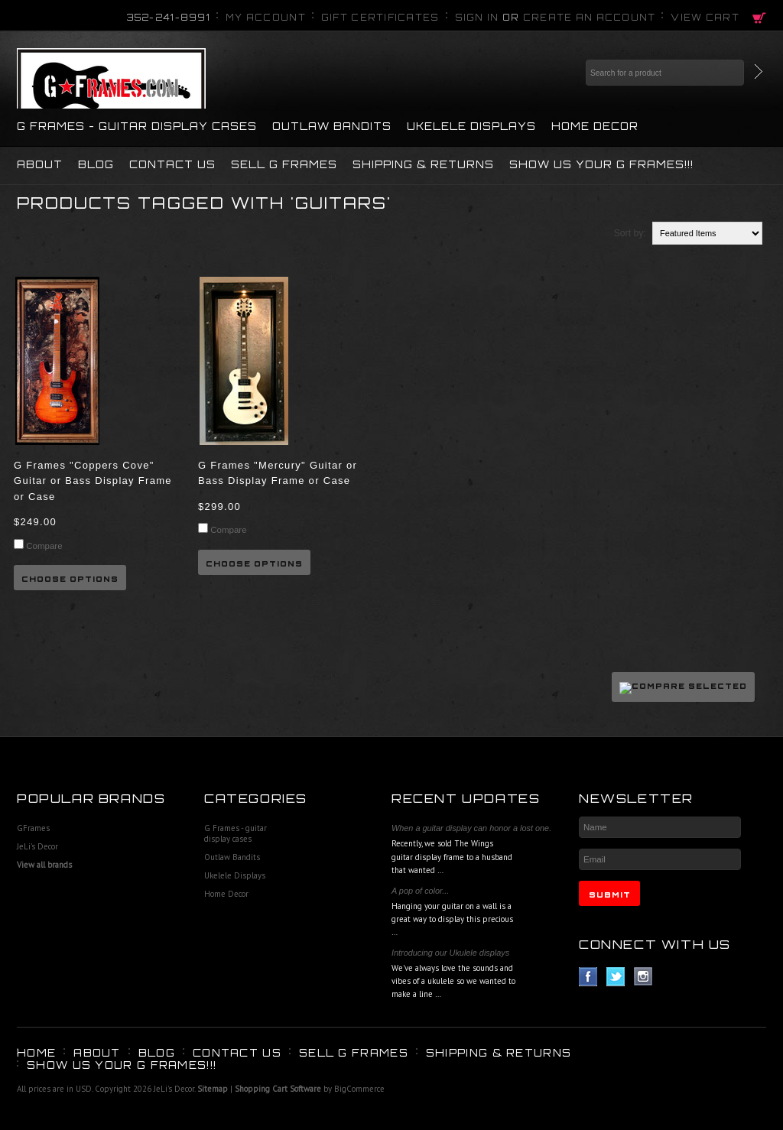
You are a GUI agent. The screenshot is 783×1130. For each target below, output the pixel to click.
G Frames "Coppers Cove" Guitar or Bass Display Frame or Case (93, 480)
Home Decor (594, 126)
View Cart (705, 17)
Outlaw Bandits (332, 126)
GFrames (33, 828)
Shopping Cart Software (278, 1088)
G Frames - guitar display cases (137, 126)
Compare (44, 545)
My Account (266, 17)
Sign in (477, 17)
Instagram (643, 976)
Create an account (589, 17)
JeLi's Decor (37, 846)
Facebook (588, 976)
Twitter (615, 976)
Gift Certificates (380, 17)
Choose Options (70, 578)
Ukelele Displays (471, 126)
